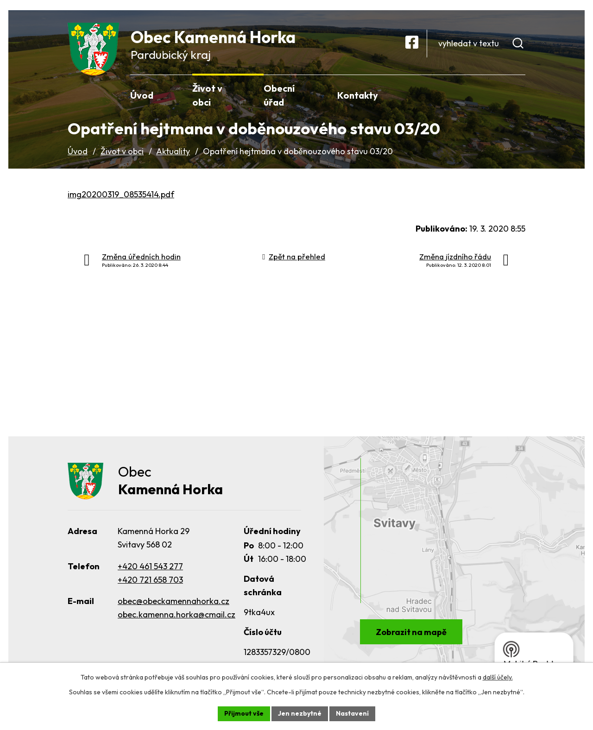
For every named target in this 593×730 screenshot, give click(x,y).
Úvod (78, 151)
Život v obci (122, 151)
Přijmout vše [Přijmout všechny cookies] (244, 713)
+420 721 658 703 (150, 579)
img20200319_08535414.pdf (121, 194)
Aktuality (173, 151)
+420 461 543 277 (150, 566)
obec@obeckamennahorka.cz (173, 601)
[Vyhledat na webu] (480, 43)
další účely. (498, 677)
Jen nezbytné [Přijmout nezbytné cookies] (300, 713)
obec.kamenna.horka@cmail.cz (176, 614)
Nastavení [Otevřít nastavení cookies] (352, 713)
